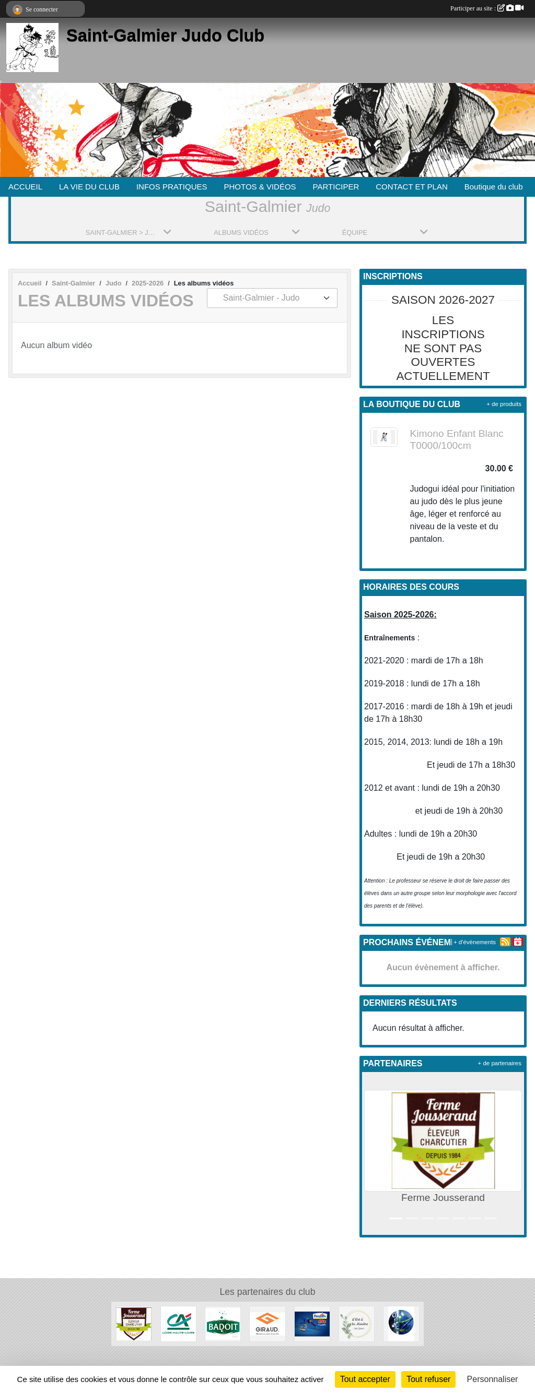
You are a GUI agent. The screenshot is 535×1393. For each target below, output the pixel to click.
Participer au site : (487, 8)
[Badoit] (223, 1323)
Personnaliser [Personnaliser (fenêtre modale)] (492, 1379)
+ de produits (503, 404)
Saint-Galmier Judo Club (165, 35)
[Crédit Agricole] (178, 1323)
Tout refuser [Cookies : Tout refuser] (428, 1379)
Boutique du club (493, 186)
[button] (372, 1153)
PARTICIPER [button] (336, 186)
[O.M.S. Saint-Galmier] (401, 1323)
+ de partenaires (499, 1063)
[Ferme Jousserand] (133, 1323)
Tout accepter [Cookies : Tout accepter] (365, 1379)
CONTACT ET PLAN (412, 186)
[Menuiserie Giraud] (267, 1323)
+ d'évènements (474, 942)
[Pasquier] (312, 1323)
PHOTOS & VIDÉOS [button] (260, 186)
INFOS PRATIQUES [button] (171, 186)
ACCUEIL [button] (25, 186)
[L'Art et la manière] (357, 1323)
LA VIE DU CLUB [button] (89, 186)
